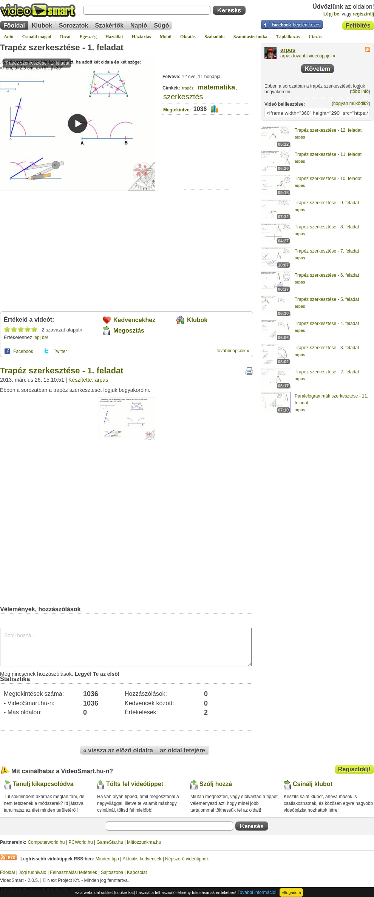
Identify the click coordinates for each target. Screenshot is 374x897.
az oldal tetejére (182, 750)
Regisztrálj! (354, 769)
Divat (65, 36)
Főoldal (14, 25)
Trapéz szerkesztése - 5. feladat (327, 299)
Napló (138, 25)
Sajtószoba (112, 872)
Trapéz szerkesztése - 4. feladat (327, 323)
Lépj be (331, 14)
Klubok (42, 25)
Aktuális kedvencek (142, 859)
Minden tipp (107, 859)
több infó (360, 91)
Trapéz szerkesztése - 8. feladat (327, 227)
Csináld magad (36, 36)
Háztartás (141, 36)
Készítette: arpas (88, 380)
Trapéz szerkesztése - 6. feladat (327, 275)
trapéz (188, 88)
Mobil (166, 36)
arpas (287, 49)
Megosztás (128, 330)
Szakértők (109, 25)
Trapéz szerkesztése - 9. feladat (327, 202)
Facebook (23, 351)
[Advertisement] (208, 166)
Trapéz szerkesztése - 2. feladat (327, 372)
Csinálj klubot (312, 784)
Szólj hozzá (215, 784)
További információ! (257, 892)
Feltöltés (358, 25)
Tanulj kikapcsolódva (43, 784)
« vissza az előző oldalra (118, 750)
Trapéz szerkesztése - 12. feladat (328, 130)
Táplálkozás (288, 36)
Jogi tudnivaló (32, 872)
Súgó (161, 25)
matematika (216, 87)
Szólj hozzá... (126, 647)
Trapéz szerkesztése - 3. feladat (327, 347)
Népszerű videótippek (187, 859)
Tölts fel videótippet (134, 784)
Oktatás (188, 36)
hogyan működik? (351, 103)
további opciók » (232, 350)
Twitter (60, 351)
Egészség (87, 36)
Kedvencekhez (134, 320)
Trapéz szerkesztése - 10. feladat (328, 178)
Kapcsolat (137, 872)
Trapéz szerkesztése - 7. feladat (327, 251)
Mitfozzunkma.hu (144, 842)
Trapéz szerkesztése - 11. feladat (328, 154)
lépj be (40, 337)
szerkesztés (183, 96)
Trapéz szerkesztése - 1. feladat (62, 47)
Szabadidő (214, 36)
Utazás (315, 36)
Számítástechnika (250, 36)
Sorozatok (73, 25)
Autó (8, 36)
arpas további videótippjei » (307, 56)
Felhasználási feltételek (73, 872)
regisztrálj (363, 14)
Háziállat (114, 36)
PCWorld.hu (80, 842)
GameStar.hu (110, 842)
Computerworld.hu (46, 842)
